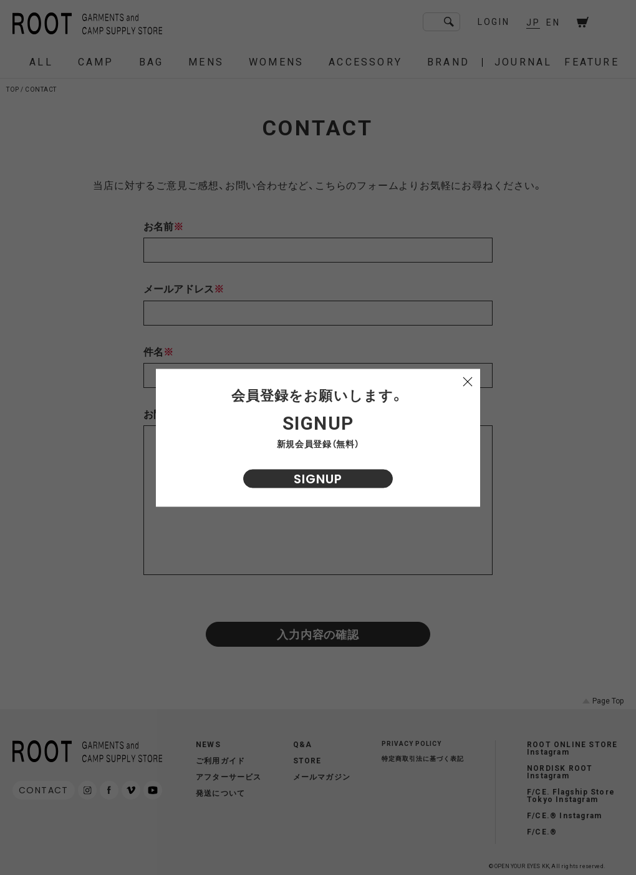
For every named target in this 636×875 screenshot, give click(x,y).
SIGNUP (318, 478)
